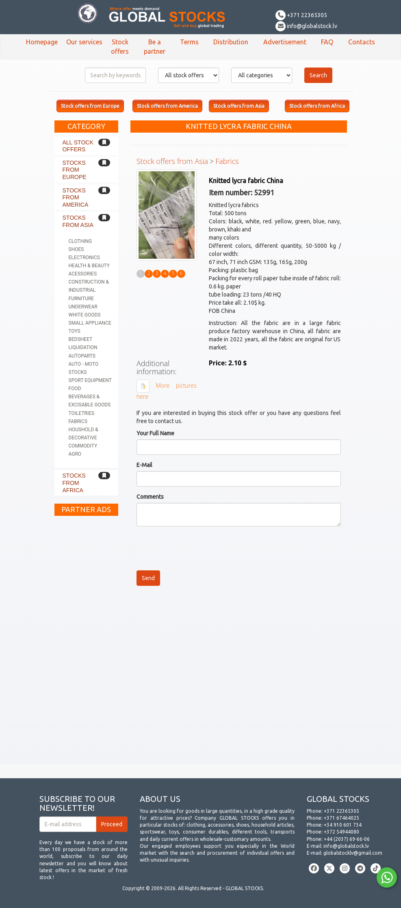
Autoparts (82, 356)
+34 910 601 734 (343, 824)
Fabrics (78, 421)
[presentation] (198, 548)
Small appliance (90, 323)
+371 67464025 (341, 818)
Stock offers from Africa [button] (317, 106)
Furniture (81, 298)
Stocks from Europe (75, 169)
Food (75, 388)
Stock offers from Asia (172, 161)
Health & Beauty (89, 265)
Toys (74, 331)
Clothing (80, 241)
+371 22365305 (301, 15)
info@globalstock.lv (306, 26)
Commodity (83, 446)
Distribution (230, 42)
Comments (150, 496)
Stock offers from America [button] (167, 106)
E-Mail (144, 465)
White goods (85, 315)
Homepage (42, 42)
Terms (189, 42)
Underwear (83, 307)
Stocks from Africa (74, 482)
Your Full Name (155, 433)
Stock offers (120, 46)
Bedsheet (81, 339)
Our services (84, 42)
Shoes (76, 249)
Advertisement (284, 42)
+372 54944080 (341, 831)
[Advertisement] (86, 642)
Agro (75, 454)
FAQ (327, 42)
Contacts (361, 42)
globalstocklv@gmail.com (352, 853)
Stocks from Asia (78, 221)
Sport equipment (90, 380)
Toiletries (82, 413)
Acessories (83, 274)
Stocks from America (76, 197)
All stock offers (78, 146)
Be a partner (154, 46)
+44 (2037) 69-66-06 (347, 839)
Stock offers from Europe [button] (90, 106)
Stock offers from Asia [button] (238, 106)
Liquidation (83, 347)
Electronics (84, 257)
